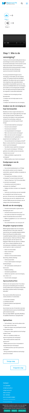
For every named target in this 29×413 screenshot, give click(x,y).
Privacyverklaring (7, 401)
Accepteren (7, 410)
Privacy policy (22, 410)
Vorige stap (11, 361)
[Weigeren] (27, 408)
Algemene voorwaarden (9, 399)
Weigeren (14, 410)
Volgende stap (18, 368)
